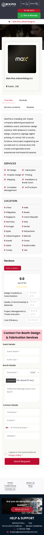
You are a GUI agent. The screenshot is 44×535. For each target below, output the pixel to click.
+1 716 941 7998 (22, 529)
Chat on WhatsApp (29, 15)
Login (25, 3)
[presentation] (22, 444)
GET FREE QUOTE (29, 10)
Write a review (12, 268)
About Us (30, 482)
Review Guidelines (34, 526)
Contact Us (10, 489)
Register (34, 3)
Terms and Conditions (12, 526)
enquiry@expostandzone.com (22, 532)
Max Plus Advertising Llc (24, 21)
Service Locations (12, 107)
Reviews (30, 107)
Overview (8, 100)
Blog (30, 485)
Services (23, 100)
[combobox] (8, 428)
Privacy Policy (15, 455)
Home (10, 482)
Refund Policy (18, 523)
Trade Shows (10, 485)
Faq (30, 523)
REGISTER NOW (22, 509)
